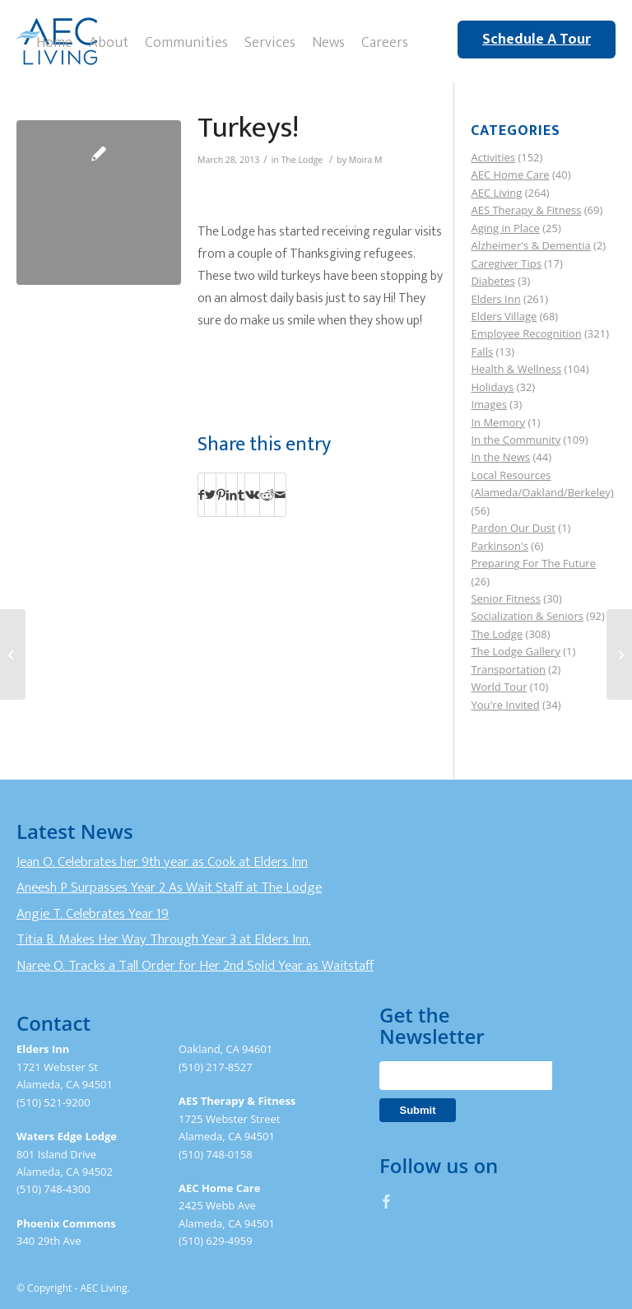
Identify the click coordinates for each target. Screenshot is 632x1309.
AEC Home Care (510, 174)
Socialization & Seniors (527, 615)
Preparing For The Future (533, 563)
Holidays (492, 387)
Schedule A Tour (536, 39)
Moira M (366, 159)
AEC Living (496, 192)
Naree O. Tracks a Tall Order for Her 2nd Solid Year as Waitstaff (195, 965)
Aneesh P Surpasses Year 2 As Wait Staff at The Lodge (169, 887)
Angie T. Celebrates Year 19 (92, 913)
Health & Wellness (516, 368)
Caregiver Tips (506, 263)
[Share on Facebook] (201, 494)
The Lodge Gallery (515, 651)
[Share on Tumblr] (241, 494)
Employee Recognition (526, 333)
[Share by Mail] (280, 494)
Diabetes (492, 280)
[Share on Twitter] (210, 494)
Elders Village (504, 316)
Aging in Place (505, 228)
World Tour (499, 686)
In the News (500, 457)
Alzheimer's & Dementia (530, 245)
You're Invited (505, 704)
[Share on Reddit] (267, 494)
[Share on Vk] (252, 494)
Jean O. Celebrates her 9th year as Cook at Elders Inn (162, 861)
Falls (482, 351)
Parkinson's (499, 545)
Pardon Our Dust (513, 527)
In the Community (515, 439)
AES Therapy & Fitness (526, 210)
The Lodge (302, 159)
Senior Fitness (505, 598)
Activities (493, 157)
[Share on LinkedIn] (231, 494)
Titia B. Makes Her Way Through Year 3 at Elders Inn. (163, 939)
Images (488, 404)
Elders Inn (495, 298)
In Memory (498, 422)
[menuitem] (54, 41)
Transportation (508, 669)
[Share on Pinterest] (220, 494)
